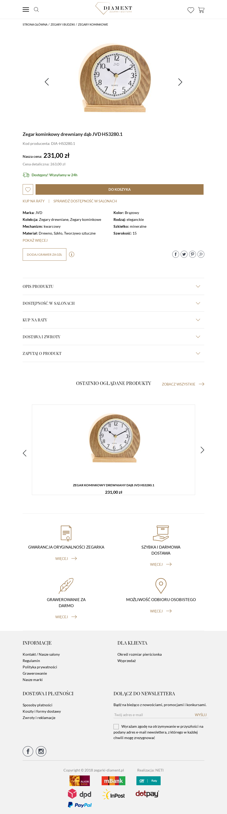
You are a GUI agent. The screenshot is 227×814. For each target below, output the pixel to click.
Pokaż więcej (35, 240)
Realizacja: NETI (150, 769)
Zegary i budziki (63, 24)
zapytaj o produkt (111, 353)
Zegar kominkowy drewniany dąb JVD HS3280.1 (113, 485)
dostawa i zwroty (111, 336)
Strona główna (35, 24)
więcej (66, 558)
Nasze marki (33, 679)
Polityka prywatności (40, 666)
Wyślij (201, 714)
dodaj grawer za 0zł (44, 254)
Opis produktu (111, 286)
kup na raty (111, 319)
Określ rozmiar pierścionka (139, 653)
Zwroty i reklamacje (39, 716)
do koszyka (119, 189)
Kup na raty (34, 201)
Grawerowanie (35, 672)
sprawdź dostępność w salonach (85, 201)
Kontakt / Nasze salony (41, 653)
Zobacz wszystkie (183, 384)
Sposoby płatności (37, 704)
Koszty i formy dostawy (42, 710)
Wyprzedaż (126, 660)
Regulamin (31, 660)
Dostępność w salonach (111, 303)
